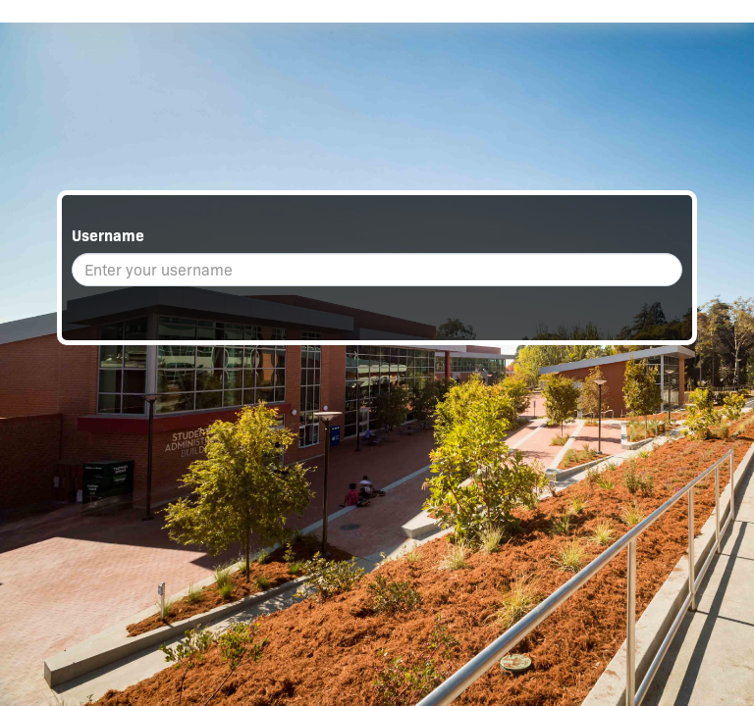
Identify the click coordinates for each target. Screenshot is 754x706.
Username (108, 236)
